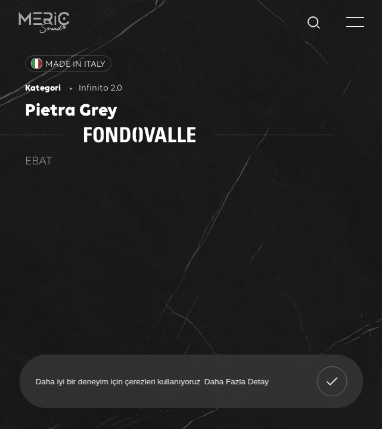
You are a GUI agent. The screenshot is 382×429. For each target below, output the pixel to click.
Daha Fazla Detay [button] (236, 381)
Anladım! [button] (331, 373)
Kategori (43, 88)
